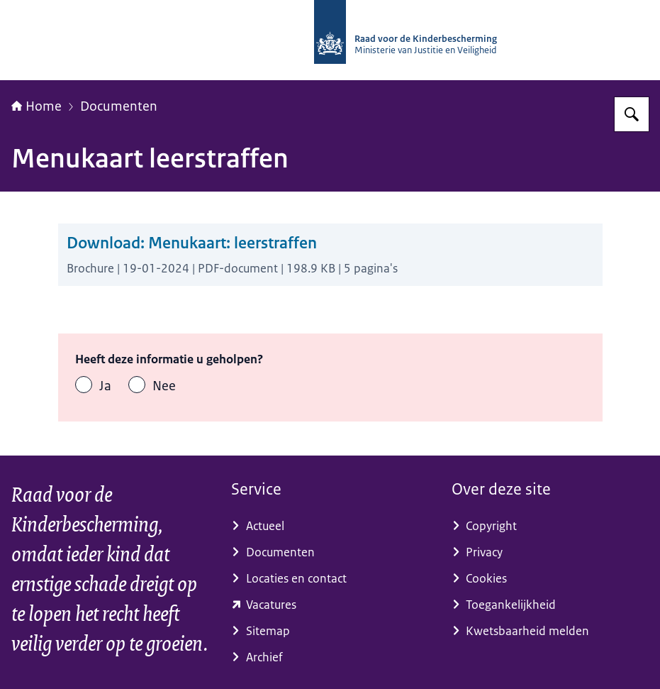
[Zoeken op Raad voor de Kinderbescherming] (632, 114)
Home (36, 106)
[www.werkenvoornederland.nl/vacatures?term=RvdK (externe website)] (329, 605)
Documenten (118, 106)
